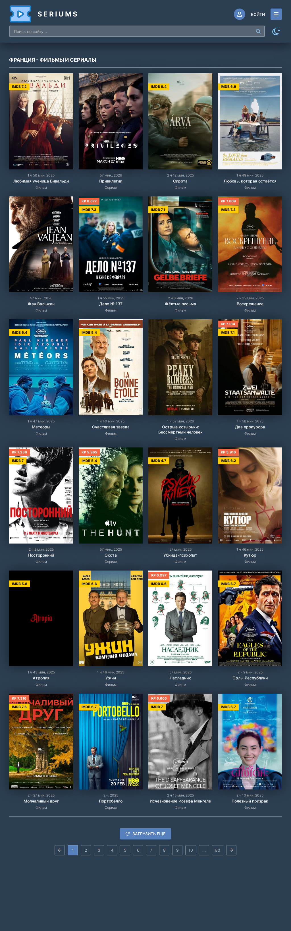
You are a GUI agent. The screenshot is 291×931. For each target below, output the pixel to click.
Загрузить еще (145, 834)
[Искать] (258, 31)
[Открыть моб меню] (276, 14)
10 (190, 850)
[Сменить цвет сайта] (276, 31)
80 (217, 850)
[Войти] (249, 14)
